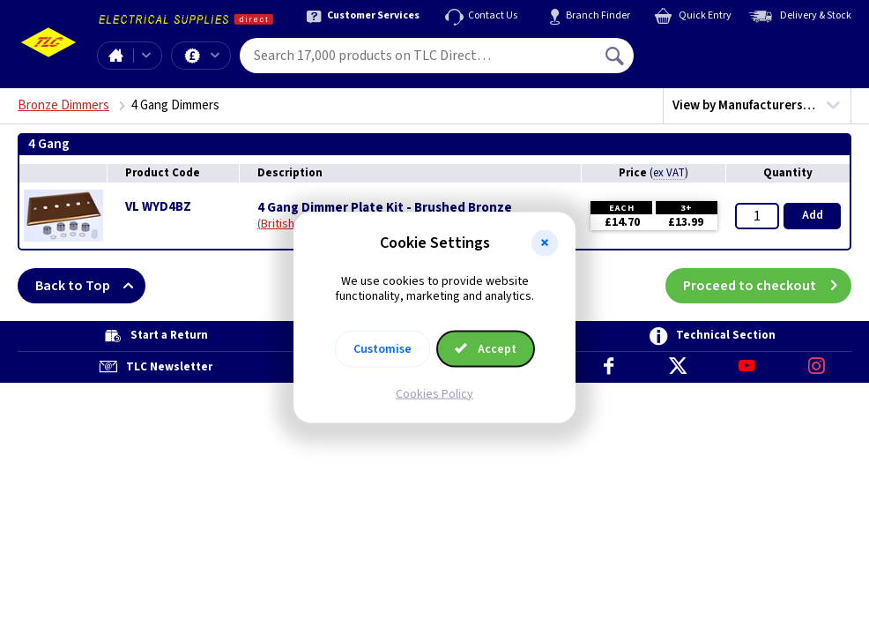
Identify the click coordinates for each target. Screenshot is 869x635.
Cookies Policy (434, 393)
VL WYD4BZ (158, 207)
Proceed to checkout (767, 285)
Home (115, 55)
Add (812, 215)
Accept (485, 348)
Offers (215, 55)
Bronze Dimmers (63, 105)
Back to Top (90, 285)
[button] (544, 243)
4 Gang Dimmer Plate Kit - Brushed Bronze (384, 208)
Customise (382, 348)
